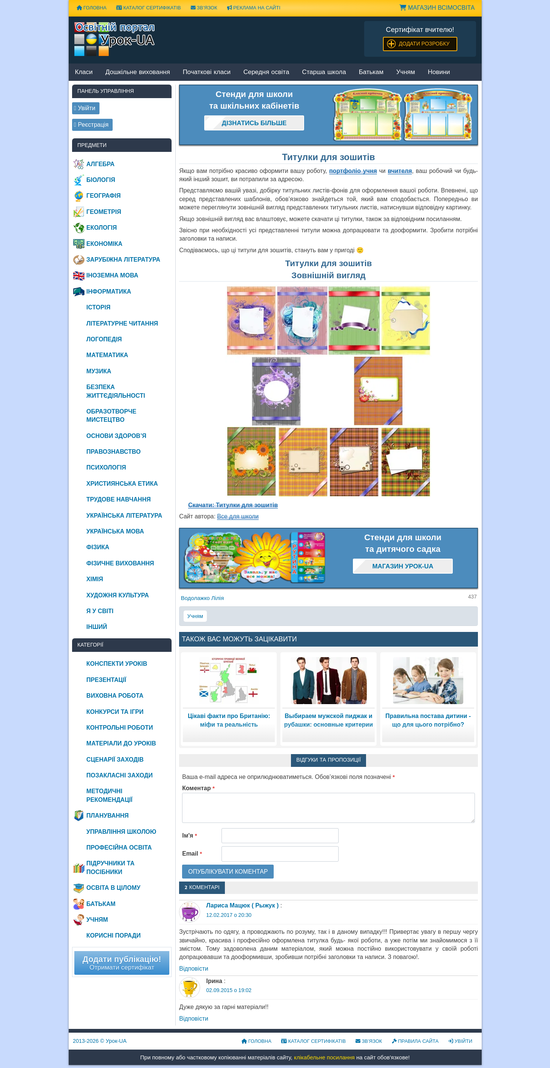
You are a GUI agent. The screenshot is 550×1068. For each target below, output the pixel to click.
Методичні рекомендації (109, 795)
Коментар (198, 788)
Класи (84, 72)
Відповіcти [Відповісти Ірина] (193, 1018)
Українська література (124, 515)
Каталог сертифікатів (148, 8)
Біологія (100, 180)
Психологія (106, 467)
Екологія (101, 227)
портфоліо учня (353, 171)
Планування (107, 815)
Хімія (94, 579)
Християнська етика (122, 483)
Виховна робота (114, 695)
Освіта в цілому (113, 888)
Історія (98, 307)
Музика (98, 371)
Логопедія (104, 339)
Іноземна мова (112, 275)
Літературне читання (122, 323)
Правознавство (113, 451)
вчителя (400, 171)
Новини (439, 72)
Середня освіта (266, 72)
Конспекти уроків (116, 663)
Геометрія (103, 212)
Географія (103, 195)
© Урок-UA (100, 1041)
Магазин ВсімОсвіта (437, 8)
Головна (92, 8)
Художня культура (117, 595)
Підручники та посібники (110, 867)
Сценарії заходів (114, 759)
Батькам (371, 72)
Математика (107, 355)
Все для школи (238, 516)
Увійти (460, 1041)
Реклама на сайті (253, 8)
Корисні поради (113, 935)
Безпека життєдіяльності (115, 391)
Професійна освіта (119, 847)
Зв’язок (204, 8)
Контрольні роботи (119, 727)
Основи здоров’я (116, 436)
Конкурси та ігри (114, 712)
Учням (405, 72)
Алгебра (100, 164)
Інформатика (108, 291)
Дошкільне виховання (137, 72)
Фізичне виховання (120, 563)
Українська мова (115, 531)
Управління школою (121, 832)
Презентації (106, 680)
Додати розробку (424, 44)
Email (192, 853)
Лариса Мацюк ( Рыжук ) (242, 905)
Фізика (97, 547)
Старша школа (324, 72)
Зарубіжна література (123, 259)
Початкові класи (207, 72)
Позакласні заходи (119, 775)
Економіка (104, 244)
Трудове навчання (118, 499)
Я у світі (99, 611)
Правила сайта (415, 1041)
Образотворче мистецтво (111, 415)
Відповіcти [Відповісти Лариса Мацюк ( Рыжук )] (193, 968)
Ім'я (189, 835)
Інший (96, 627)
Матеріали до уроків (121, 743)
